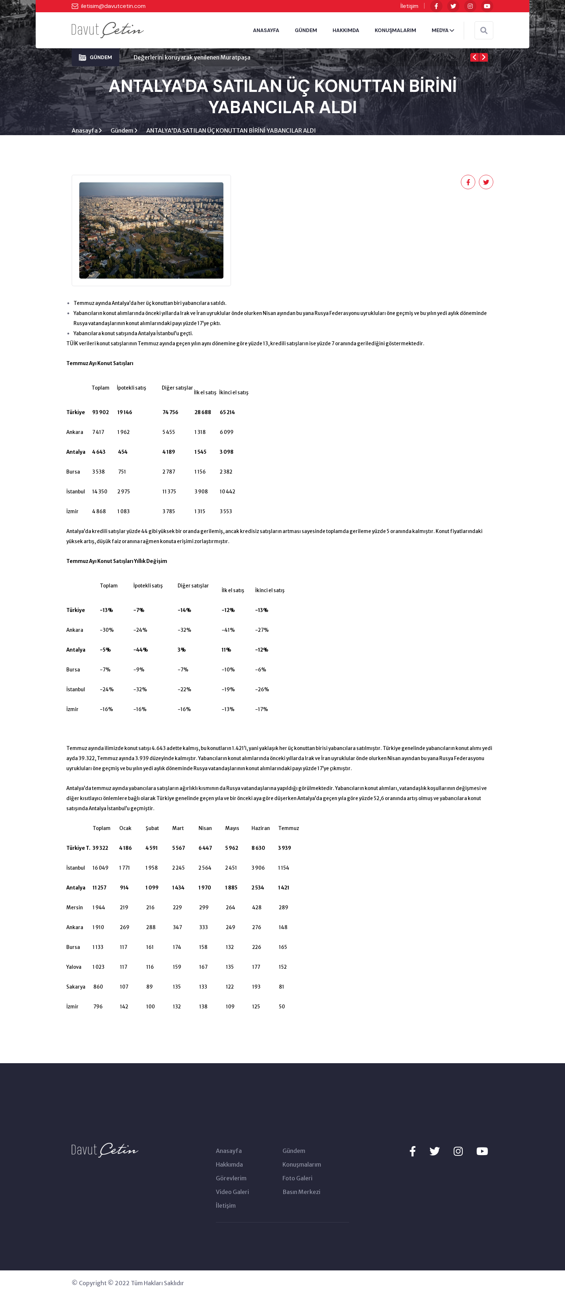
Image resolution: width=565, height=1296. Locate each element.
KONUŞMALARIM (395, 30)
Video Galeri (232, 1192)
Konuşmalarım (301, 1164)
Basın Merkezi (301, 1192)
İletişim (409, 6)
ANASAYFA (266, 30)
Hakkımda (229, 1164)
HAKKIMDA (346, 30)
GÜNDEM (306, 30)
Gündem (122, 130)
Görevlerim (231, 1178)
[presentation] (474, 57)
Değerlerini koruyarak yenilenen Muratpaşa (192, 57)
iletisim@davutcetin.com (113, 6)
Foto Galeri (297, 1178)
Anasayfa (85, 130)
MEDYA (443, 30)
